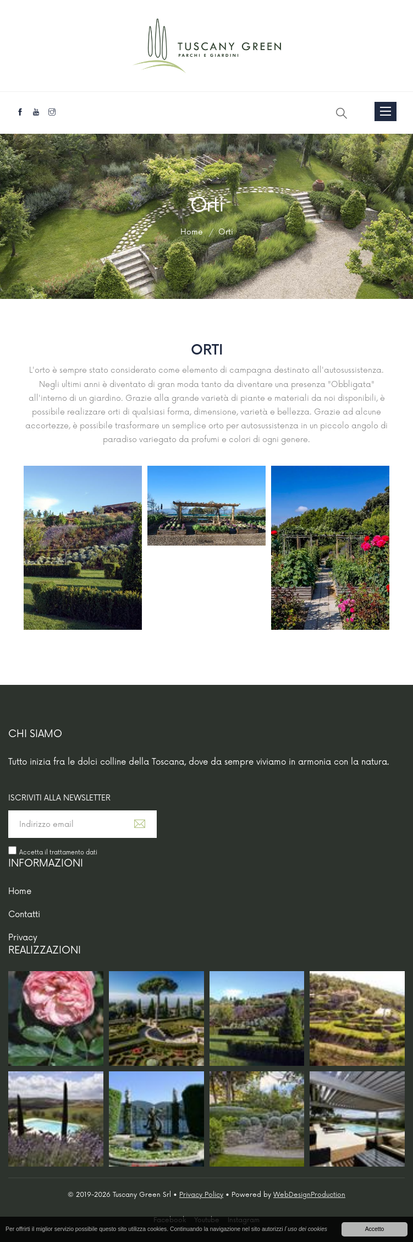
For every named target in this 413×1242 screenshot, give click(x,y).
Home (19, 891)
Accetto (374, 1229)
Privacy (22, 938)
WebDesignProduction (309, 1195)
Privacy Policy (201, 1195)
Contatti (24, 914)
